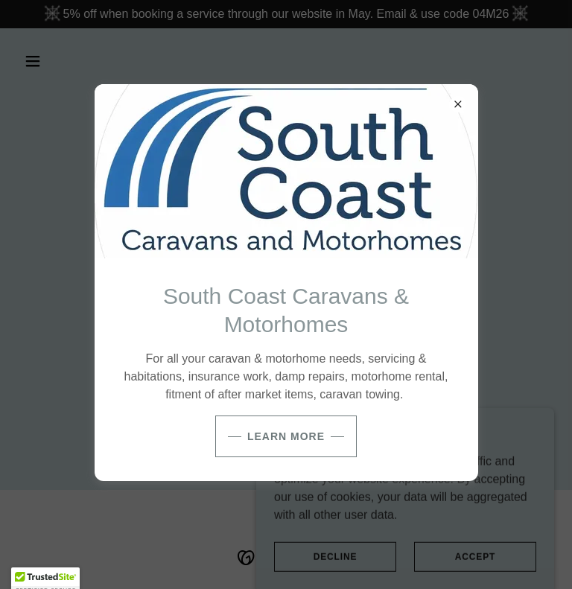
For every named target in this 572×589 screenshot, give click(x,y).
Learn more (286, 436)
